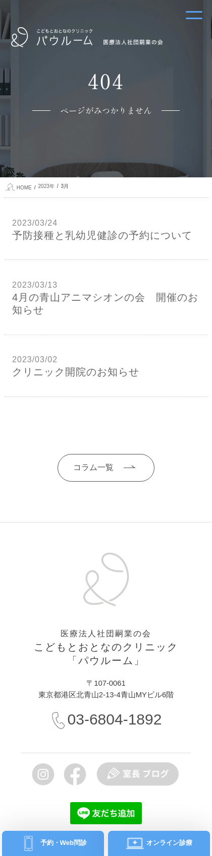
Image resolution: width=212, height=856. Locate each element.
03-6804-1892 (115, 719)
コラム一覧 (93, 467)
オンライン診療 (169, 842)
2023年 (46, 186)
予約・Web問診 (62, 842)
